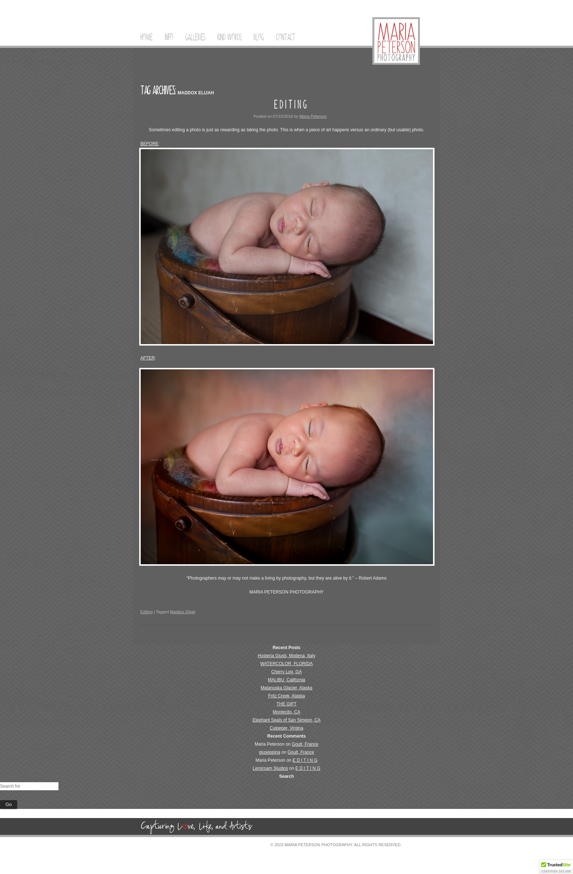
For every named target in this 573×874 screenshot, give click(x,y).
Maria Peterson (313, 116)
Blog (259, 37)
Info (169, 37)
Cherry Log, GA (286, 671)
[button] (556, 867)
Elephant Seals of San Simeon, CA (286, 720)
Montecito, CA (286, 712)
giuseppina (269, 752)
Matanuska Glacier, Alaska (286, 687)
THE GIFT (287, 704)
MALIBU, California (286, 679)
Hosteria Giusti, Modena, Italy (286, 655)
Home (146, 37)
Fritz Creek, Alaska (286, 695)
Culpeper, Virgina (286, 728)
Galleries (195, 37)
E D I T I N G (290, 104)
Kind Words (229, 37)
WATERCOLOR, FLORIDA (286, 663)
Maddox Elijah (183, 612)
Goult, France (305, 744)
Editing (146, 612)
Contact (285, 37)
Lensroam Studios (270, 768)
